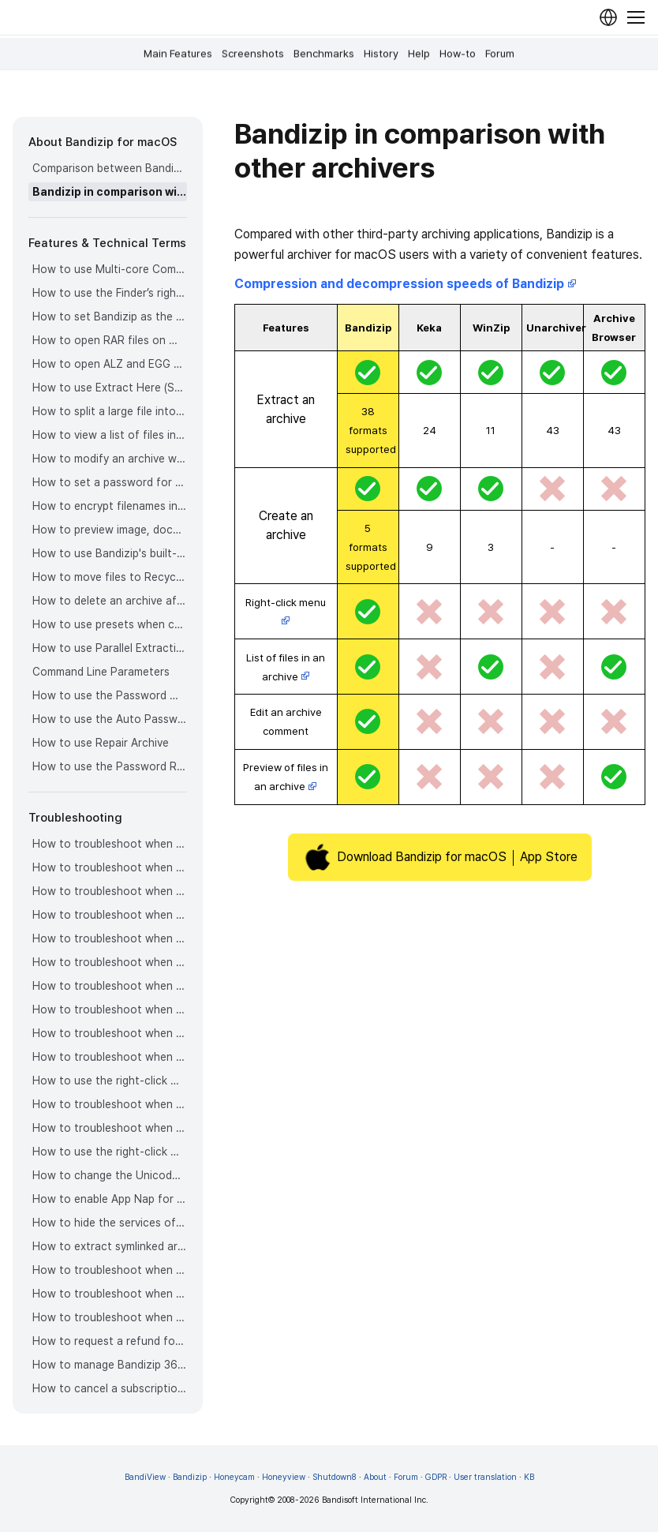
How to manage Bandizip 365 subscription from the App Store (109, 1364)
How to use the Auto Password (109, 719)
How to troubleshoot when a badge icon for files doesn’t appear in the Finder (109, 986)
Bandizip (190, 1477)
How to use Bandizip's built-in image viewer (109, 553)
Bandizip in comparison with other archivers (109, 191)
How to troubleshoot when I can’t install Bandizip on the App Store (109, 1317)
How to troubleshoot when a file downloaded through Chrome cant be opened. (109, 1104)
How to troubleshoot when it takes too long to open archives (109, 962)
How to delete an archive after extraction (109, 600)
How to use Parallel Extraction (109, 648)
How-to (457, 53)
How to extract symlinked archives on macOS (109, 1246)
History (381, 53)
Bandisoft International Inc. (375, 1500)
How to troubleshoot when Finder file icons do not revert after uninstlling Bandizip (109, 1293)
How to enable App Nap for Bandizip (109, 1199)
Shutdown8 (334, 1477)
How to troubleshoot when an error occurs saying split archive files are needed (109, 914)
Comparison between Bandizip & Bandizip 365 (109, 168)
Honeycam (234, 1477)
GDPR (436, 1477)
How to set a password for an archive (109, 482)
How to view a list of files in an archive (109, 435)
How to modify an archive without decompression (109, 458)
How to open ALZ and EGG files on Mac (109, 364)
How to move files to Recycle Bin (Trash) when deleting (109, 577)
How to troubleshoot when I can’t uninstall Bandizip (109, 1270)
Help (419, 53)
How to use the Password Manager (109, 695)
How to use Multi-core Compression (109, 269)
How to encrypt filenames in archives (109, 506)
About (375, 1477)
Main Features (178, 53)
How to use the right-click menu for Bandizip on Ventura (109, 1080)
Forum (499, 53)
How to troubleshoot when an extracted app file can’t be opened (109, 938)
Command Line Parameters (101, 671)
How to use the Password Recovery (109, 766)
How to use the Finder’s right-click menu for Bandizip (109, 293)
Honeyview (283, 1477)
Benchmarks (323, 53)
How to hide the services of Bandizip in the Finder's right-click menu (109, 1222)
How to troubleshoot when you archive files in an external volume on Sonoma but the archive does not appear (109, 1128)
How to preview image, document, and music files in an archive (109, 529)
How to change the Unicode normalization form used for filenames (109, 1175)
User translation (485, 1477)
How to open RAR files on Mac (109, 340)
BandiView (145, 1477)
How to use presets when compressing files (109, 624)
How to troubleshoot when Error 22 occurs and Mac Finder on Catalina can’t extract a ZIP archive (109, 867)
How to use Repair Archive (100, 742)
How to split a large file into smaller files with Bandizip (109, 411)
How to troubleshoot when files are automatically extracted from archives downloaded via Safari (109, 1057)
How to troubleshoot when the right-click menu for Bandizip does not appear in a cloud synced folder (109, 1033)
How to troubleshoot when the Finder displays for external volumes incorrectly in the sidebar (109, 1009)
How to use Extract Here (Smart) (109, 387)
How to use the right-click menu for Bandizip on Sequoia (109, 1151)
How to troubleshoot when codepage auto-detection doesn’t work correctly (109, 843)
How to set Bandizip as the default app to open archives (109, 316)
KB (529, 1477)
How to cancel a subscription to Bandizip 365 (109, 1388)
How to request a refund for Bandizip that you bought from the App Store (109, 1341)
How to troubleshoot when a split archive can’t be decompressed (109, 891)
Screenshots (253, 53)
